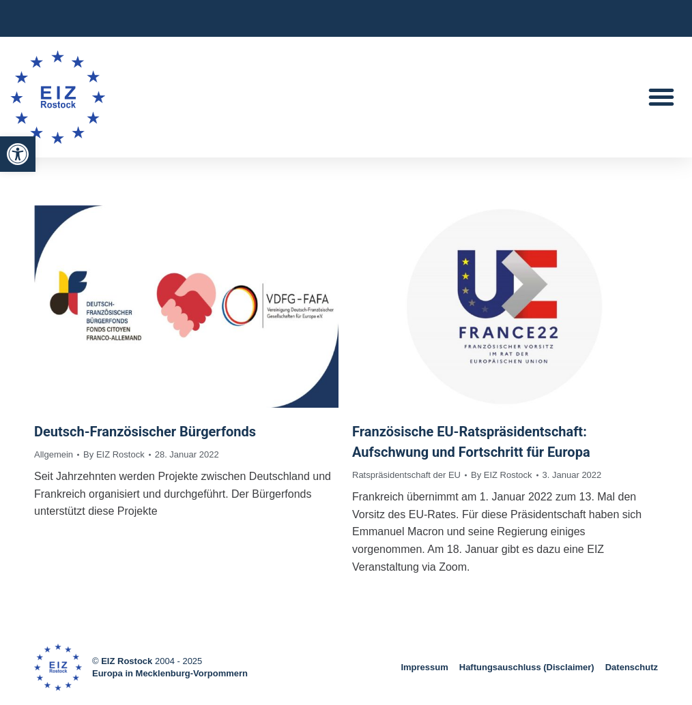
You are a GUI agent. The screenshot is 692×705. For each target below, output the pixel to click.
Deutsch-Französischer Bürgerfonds (145, 431)
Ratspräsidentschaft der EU (406, 475)
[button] (17, 154)
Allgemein (53, 454)
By (114, 454)
